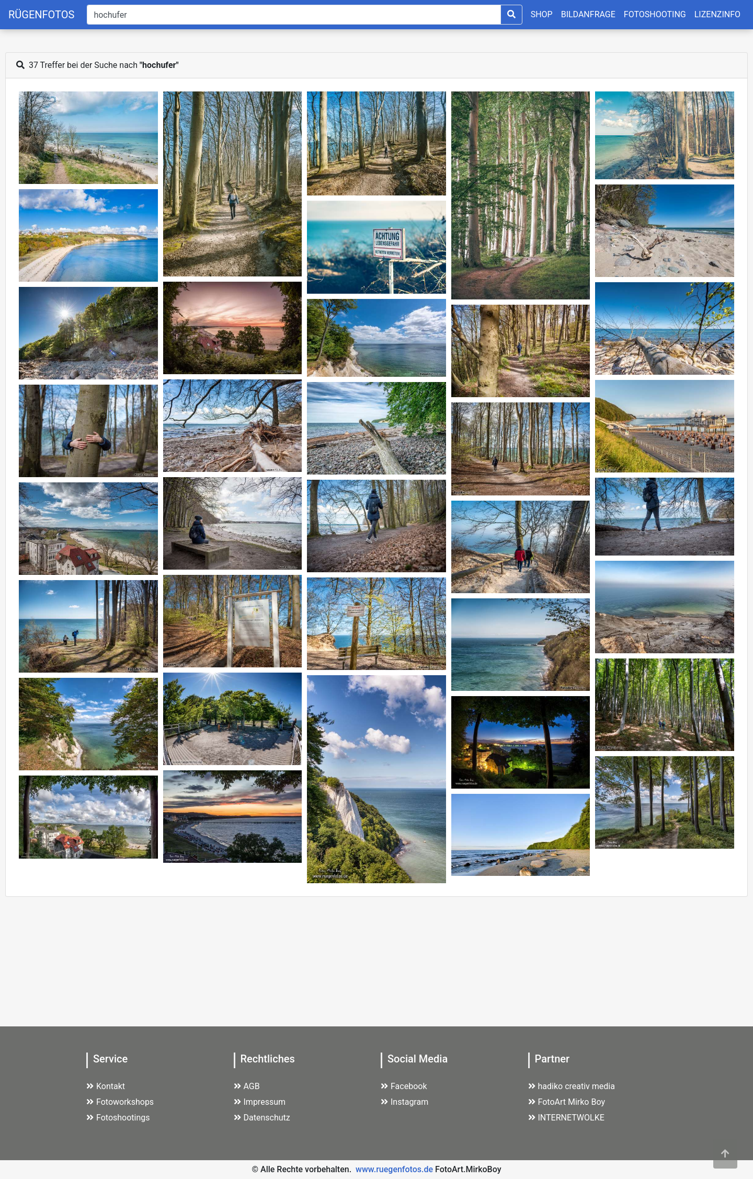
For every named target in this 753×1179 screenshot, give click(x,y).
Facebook (404, 1086)
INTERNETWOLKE (566, 1118)
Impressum (260, 1102)
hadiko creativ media (571, 1086)
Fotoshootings (118, 1118)
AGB (247, 1086)
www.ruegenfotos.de (394, 1169)
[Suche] (293, 15)
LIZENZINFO (717, 14)
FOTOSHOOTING (655, 14)
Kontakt (105, 1086)
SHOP (542, 14)
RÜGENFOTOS (41, 14)
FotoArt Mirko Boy (567, 1102)
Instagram (404, 1102)
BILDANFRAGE (588, 14)
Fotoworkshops (120, 1102)
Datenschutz (262, 1118)
